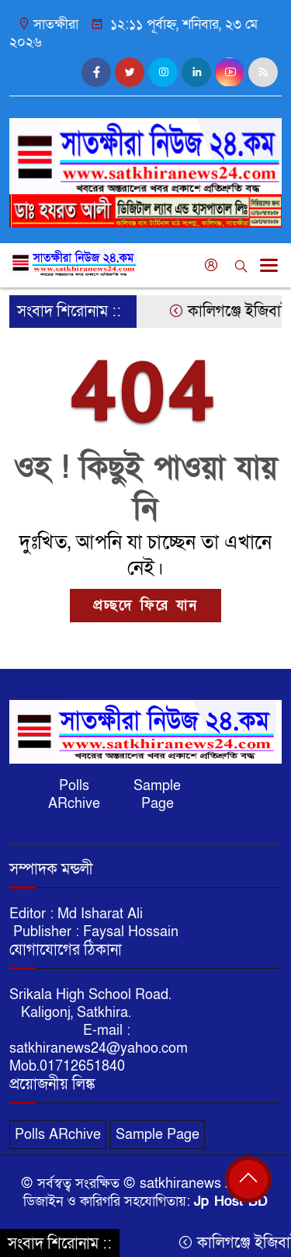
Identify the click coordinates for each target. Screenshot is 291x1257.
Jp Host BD (231, 1201)
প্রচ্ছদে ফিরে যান (145, 606)
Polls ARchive (74, 795)
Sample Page (157, 795)
